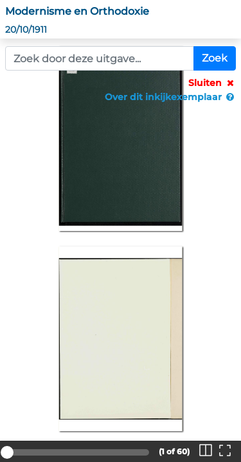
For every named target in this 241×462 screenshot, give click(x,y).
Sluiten (212, 83)
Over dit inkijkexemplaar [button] (170, 97)
